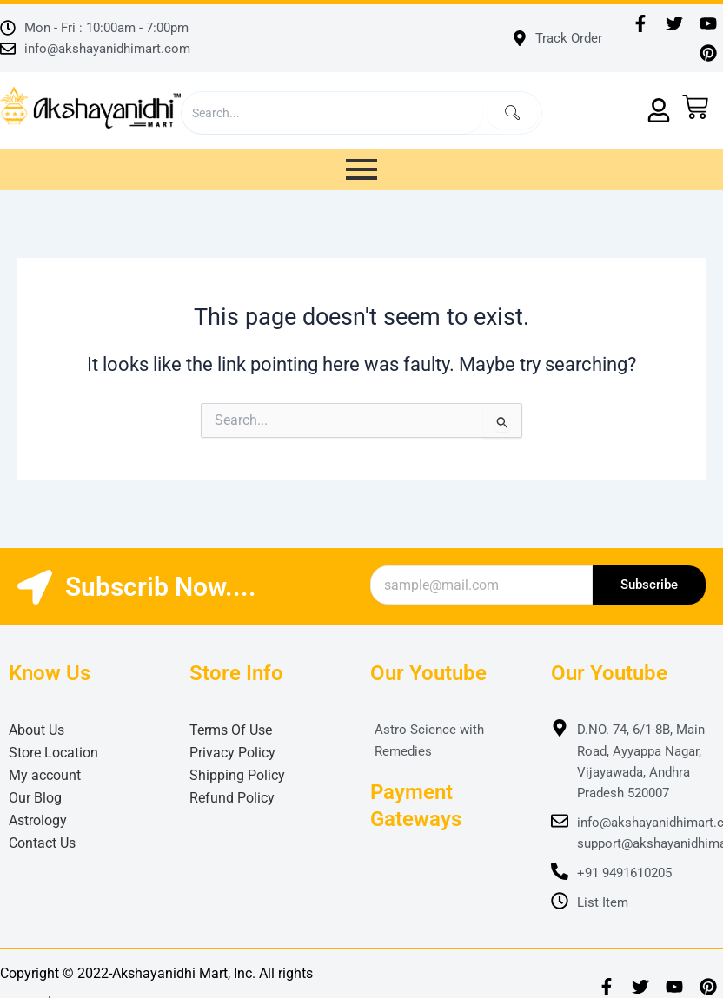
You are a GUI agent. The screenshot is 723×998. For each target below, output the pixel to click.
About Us (36, 730)
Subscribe (649, 584)
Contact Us (42, 843)
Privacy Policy (232, 752)
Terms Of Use (230, 730)
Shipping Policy (237, 775)
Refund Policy (232, 798)
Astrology (38, 820)
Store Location (53, 752)
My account (45, 775)
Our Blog (35, 798)
